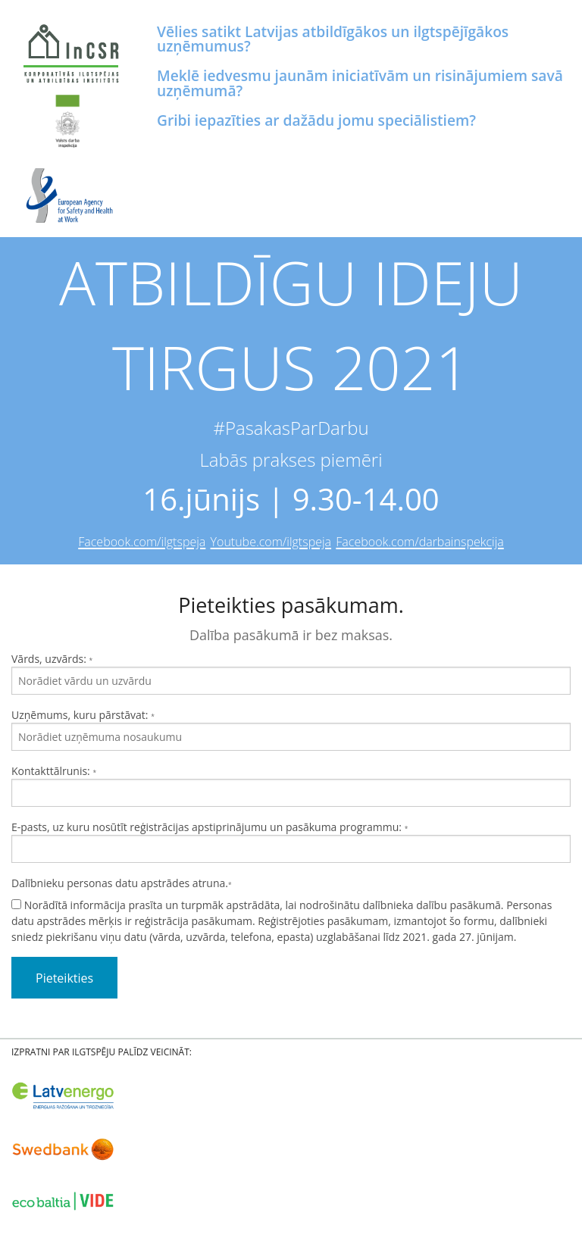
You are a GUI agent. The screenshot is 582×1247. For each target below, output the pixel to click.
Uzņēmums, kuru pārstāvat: (291, 729)
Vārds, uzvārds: (291, 673)
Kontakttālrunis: (291, 785)
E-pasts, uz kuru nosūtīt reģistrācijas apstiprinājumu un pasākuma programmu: (291, 841)
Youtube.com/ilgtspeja (271, 541)
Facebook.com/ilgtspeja (141, 541)
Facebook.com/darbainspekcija (419, 541)
